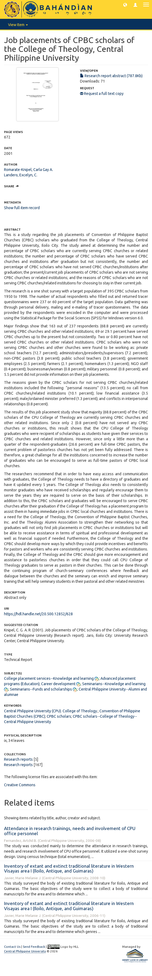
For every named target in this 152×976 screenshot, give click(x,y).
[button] (125, 4)
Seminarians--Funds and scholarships (41, 689)
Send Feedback (34, 946)
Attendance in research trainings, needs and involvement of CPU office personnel (69, 831)
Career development (58, 684)
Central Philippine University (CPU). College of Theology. (51, 711)
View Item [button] (18, 25)
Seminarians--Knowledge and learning (114, 684)
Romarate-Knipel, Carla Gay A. (28, 169)
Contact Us (12, 946)
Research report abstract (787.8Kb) (111, 76)
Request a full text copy (102, 93)
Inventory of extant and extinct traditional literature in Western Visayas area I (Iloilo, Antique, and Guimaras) (69, 868)
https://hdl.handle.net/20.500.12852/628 (38, 614)
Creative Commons (19, 785)
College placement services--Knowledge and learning (49, 678)
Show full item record (22, 208)
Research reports (18, 759)
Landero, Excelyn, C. (20, 175)
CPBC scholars (59, 716)
